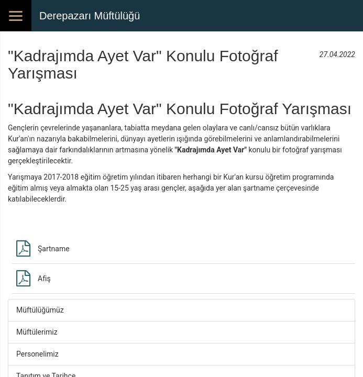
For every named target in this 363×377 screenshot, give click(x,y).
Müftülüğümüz (40, 310)
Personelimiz (37, 354)
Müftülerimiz (37, 332)
